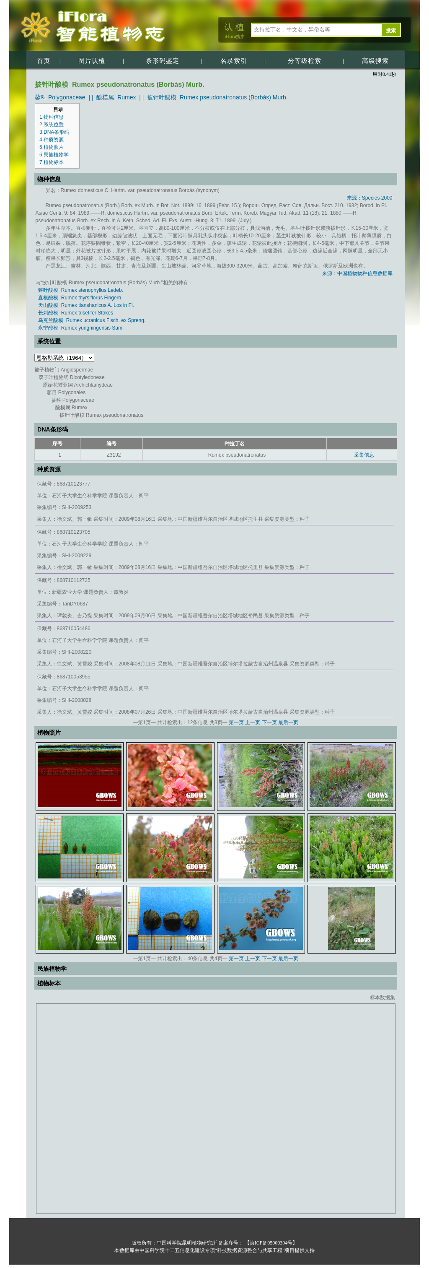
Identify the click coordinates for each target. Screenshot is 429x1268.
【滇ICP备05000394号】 (270, 1243)
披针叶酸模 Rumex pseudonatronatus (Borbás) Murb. (217, 97)
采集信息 (364, 455)
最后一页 (288, 722)
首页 (43, 60)
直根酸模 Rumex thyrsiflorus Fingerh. (80, 298)
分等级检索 (304, 60)
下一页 (269, 722)
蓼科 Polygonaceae (60, 97)
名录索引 (233, 60)
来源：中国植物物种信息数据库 (357, 273)
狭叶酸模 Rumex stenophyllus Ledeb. (80, 290)
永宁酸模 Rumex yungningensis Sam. (81, 328)
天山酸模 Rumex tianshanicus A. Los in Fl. (86, 305)
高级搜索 (375, 60)
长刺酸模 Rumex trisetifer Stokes (75, 313)
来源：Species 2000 (370, 198)
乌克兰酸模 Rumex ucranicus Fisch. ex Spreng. (91, 320)
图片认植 (91, 60)
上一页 (252, 722)
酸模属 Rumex (116, 97)
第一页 (236, 722)
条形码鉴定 (162, 60)
